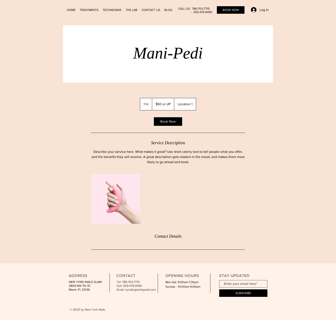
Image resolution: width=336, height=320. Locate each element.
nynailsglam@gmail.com (140, 289)
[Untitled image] (116, 199)
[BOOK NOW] (230, 10)
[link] (168, 121)
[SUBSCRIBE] (243, 293)
